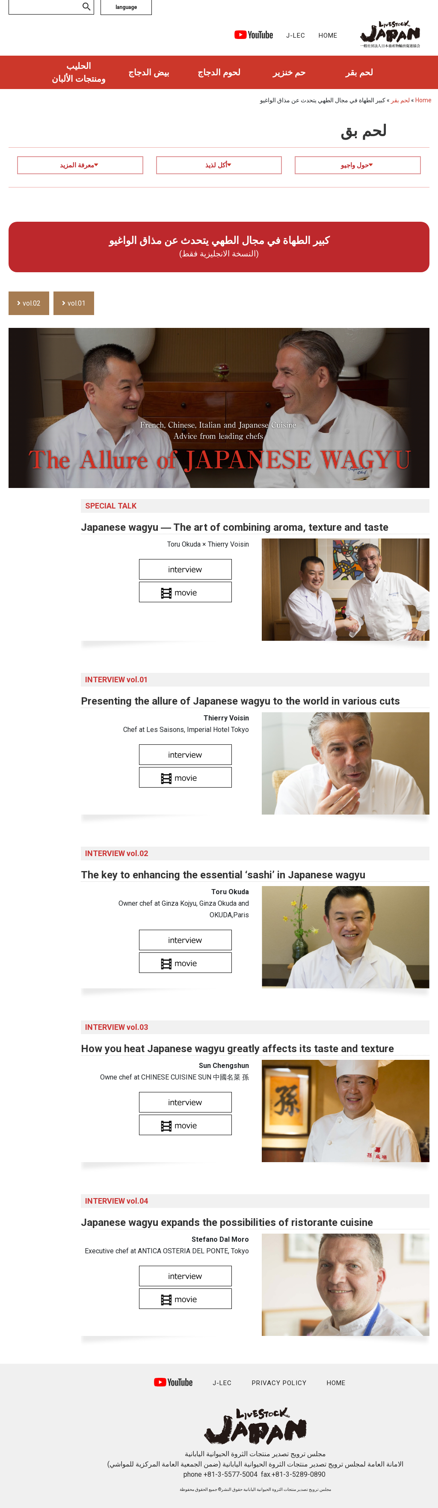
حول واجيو (357, 165)
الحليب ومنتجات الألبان (79, 72)
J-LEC (295, 35)
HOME (328, 35)
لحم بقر (359, 72)
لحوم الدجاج (219, 72)
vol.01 (77, 303)
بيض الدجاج (148, 72)
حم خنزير (289, 72)
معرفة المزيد (79, 165)
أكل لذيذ (218, 165)
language (126, 7)
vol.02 (32, 303)
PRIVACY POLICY (279, 1383)
